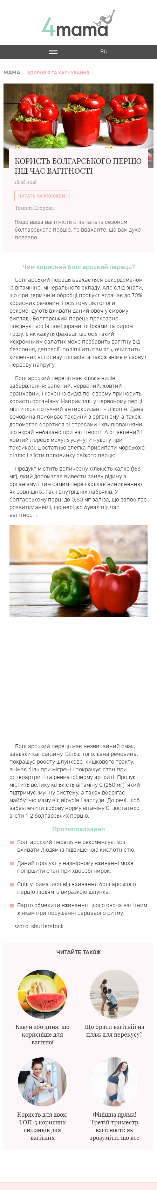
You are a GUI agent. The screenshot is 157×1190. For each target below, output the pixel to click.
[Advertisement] (78, 683)
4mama (78, 22)
